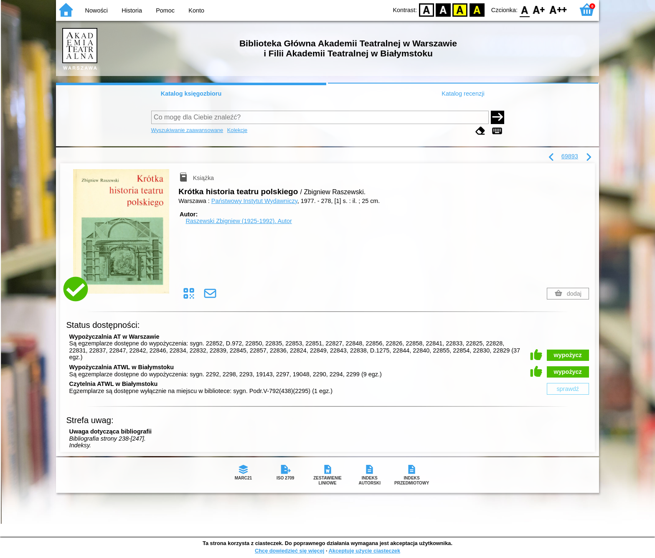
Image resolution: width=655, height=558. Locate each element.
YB (460, 9)
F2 (558, 9)
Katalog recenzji (463, 93)
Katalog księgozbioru (191, 93)
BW (443, 9)
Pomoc (165, 10)
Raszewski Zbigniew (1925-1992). (238, 221)
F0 (524, 9)
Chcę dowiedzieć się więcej (289, 551)
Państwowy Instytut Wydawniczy (254, 201)
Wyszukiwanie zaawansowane (187, 130)
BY (476, 9)
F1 (539, 9)
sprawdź (567, 389)
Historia (132, 10)
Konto (196, 10)
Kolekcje (237, 130)
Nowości (96, 10)
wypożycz (568, 355)
